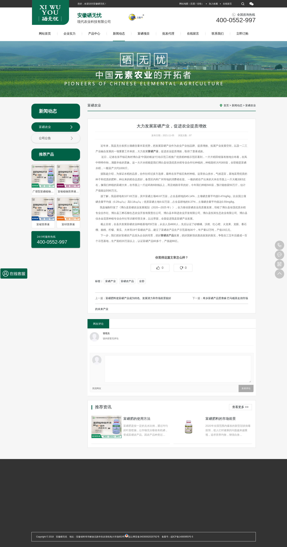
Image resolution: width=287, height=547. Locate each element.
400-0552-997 (279, 245)
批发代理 (168, 33)
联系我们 (218, 33)
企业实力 (70, 33)
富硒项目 (144, 33)
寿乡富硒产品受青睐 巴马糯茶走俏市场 (225, 298)
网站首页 (45, 33)
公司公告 (56, 138)
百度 (193, 3)
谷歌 (199, 3)
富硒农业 (56, 127)
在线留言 (227, 3)
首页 (226, 105)
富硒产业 (110, 281)
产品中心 (94, 33)
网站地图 (183, 3)
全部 (141, 281)
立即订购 (242, 33)
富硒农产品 (127, 281)
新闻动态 (119, 36)
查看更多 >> (240, 407)
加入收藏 (213, 3)
